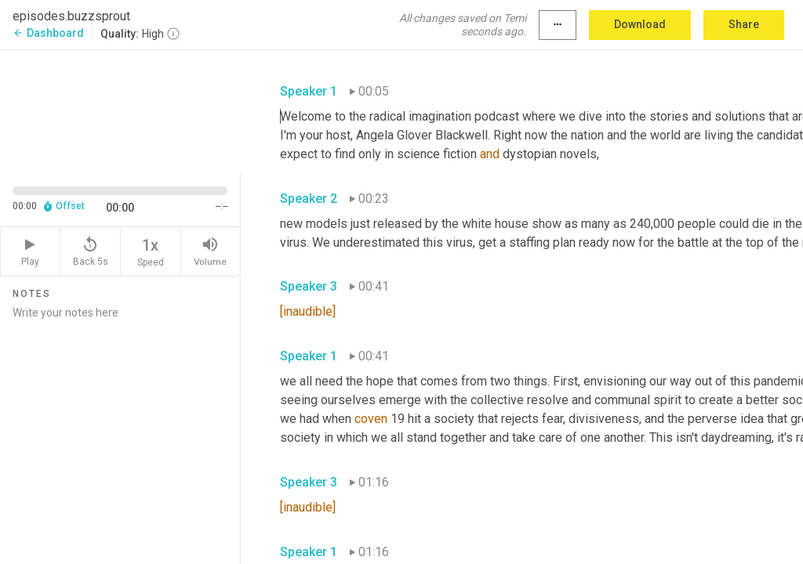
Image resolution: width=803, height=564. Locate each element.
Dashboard (48, 33)
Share (744, 24)
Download (640, 24)
